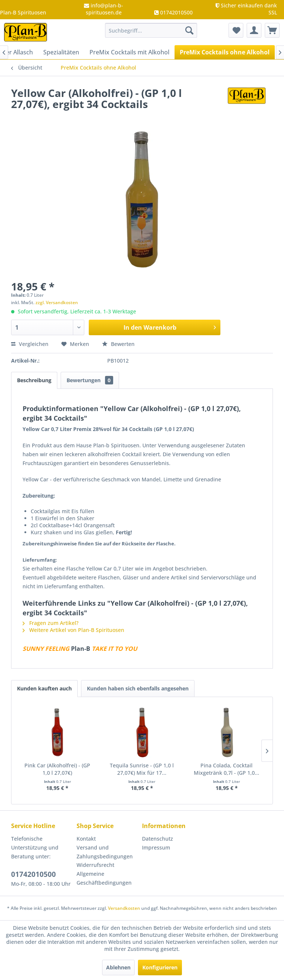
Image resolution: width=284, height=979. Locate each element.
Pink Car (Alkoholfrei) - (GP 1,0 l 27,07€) (57, 769)
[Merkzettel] (236, 30)
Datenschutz (157, 838)
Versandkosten (124, 908)
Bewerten (118, 343)
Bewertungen (90, 380)
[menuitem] (151, 30)
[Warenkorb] (272, 30)
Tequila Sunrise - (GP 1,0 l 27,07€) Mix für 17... (142, 769)
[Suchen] (189, 30)
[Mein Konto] (254, 30)
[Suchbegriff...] (151, 30)
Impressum (156, 847)
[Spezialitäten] (61, 52)
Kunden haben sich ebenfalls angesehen (138, 688)
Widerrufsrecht (95, 864)
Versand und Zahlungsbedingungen (105, 852)
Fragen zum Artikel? (50, 622)
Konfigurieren (160, 967)
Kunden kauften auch (44, 688)
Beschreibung (34, 380)
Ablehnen (118, 967)
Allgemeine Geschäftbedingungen (104, 878)
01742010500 (33, 874)
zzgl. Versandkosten (57, 302)
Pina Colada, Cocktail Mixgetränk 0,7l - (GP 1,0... (226, 769)
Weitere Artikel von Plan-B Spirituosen (73, 629)
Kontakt (86, 838)
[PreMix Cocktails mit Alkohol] (129, 52)
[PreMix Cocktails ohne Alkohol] (225, 52)
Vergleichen (29, 343)
